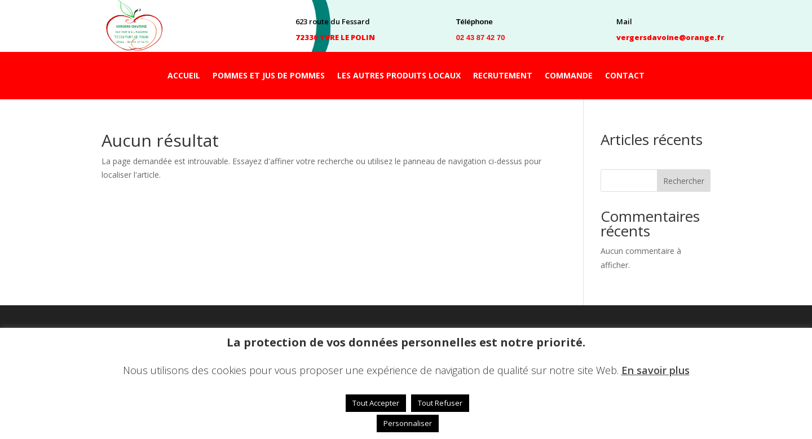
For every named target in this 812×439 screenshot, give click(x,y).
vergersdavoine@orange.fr (670, 37)
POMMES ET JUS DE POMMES (269, 76)
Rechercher (683, 180)
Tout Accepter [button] (375, 403)
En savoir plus (655, 370)
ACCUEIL (183, 76)
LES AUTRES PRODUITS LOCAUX (399, 76)
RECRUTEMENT (502, 76)
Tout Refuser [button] (440, 403)
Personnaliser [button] (407, 423)
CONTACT (625, 76)
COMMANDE (569, 76)
